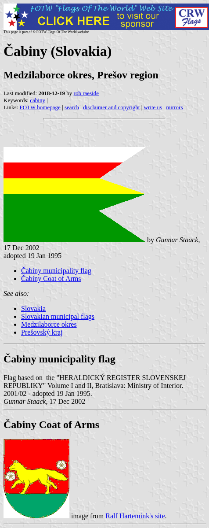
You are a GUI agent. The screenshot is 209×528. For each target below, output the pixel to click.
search (72, 107)
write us (153, 107)
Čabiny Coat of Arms (51, 278)
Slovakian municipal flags (57, 316)
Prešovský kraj (42, 332)
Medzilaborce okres (49, 324)
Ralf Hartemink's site (135, 516)
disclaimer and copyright (111, 107)
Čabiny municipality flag (56, 270)
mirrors (174, 107)
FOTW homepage (39, 107)
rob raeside (86, 93)
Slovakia (33, 308)
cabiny (37, 100)
